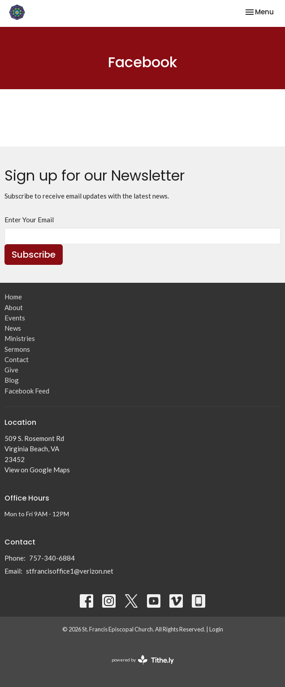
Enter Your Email (29, 220)
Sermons (17, 349)
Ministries (19, 338)
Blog (11, 380)
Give (11, 370)
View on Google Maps (37, 470)
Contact (16, 359)
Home (13, 297)
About (13, 307)
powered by (143, 660)
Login (216, 629)
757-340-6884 (52, 558)
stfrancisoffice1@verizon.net (69, 571)
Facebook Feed (26, 391)
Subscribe (34, 254)
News (12, 328)
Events (14, 318)
